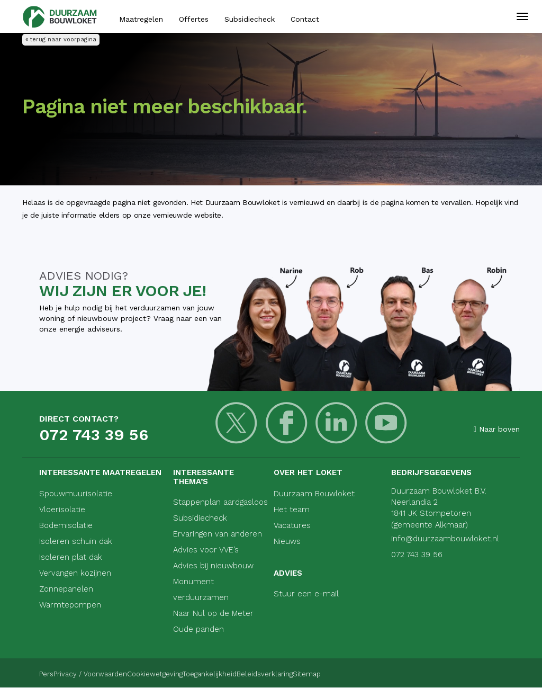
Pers (46, 673)
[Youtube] (335, 429)
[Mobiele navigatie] (522, 21)
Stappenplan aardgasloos (220, 502)
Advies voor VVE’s (206, 550)
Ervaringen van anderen (217, 534)
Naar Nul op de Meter (213, 613)
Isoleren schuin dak (75, 541)
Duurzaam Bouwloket (314, 493)
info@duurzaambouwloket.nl (445, 538)
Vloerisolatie (62, 509)
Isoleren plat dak (70, 557)
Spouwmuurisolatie (75, 493)
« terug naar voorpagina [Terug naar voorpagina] (60, 39)
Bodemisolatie (66, 525)
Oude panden (198, 629)
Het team (292, 509)
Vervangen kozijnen (75, 573)
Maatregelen (141, 19)
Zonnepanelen (66, 589)
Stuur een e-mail (306, 593)
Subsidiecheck (249, 19)
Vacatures (292, 525)
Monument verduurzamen (201, 589)
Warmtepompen (70, 605)
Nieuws (287, 541)
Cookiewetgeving (192, 673)
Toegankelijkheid (265, 673)
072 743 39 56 (93, 434)
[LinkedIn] (299, 429)
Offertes (194, 19)
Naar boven (497, 429)
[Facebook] (262, 429)
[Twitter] (226, 429)
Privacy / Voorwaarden (109, 673)
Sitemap (399, 673)
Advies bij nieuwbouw (213, 565)
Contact (305, 19)
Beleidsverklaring (339, 673)
